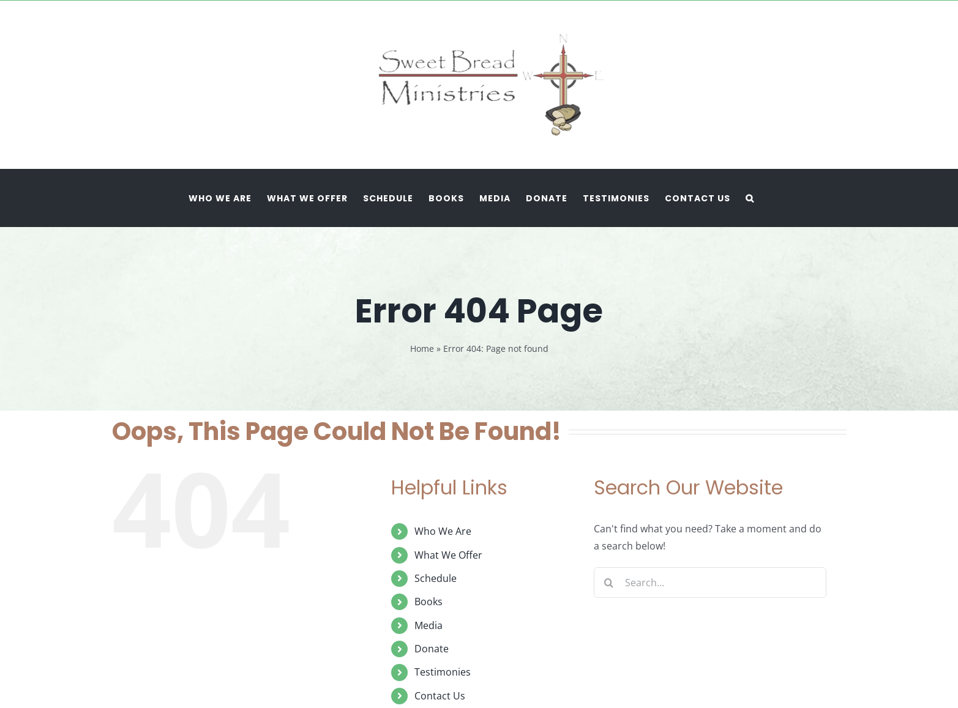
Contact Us (439, 695)
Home (422, 348)
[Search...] (710, 582)
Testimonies (442, 672)
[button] (750, 197)
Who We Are (442, 531)
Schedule (435, 578)
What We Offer (448, 555)
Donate (431, 648)
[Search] (609, 582)
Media (428, 625)
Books (428, 601)
